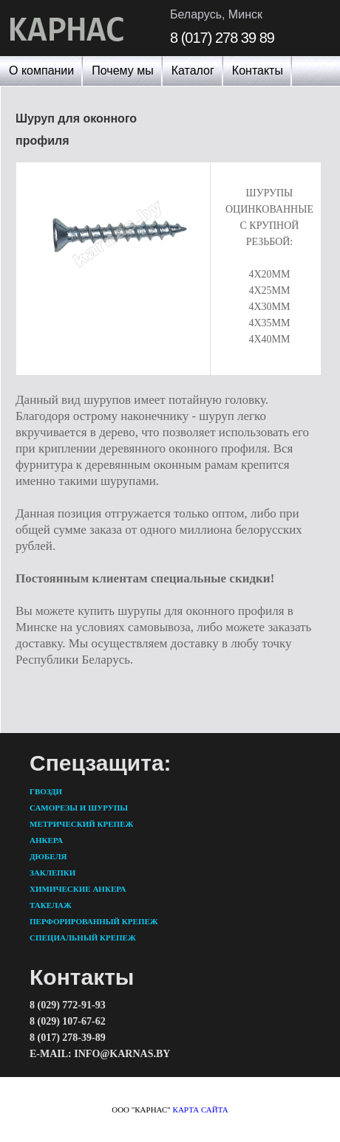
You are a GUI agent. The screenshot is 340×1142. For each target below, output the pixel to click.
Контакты (257, 70)
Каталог (192, 70)
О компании (41, 70)
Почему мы (122, 70)
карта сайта (200, 1109)
